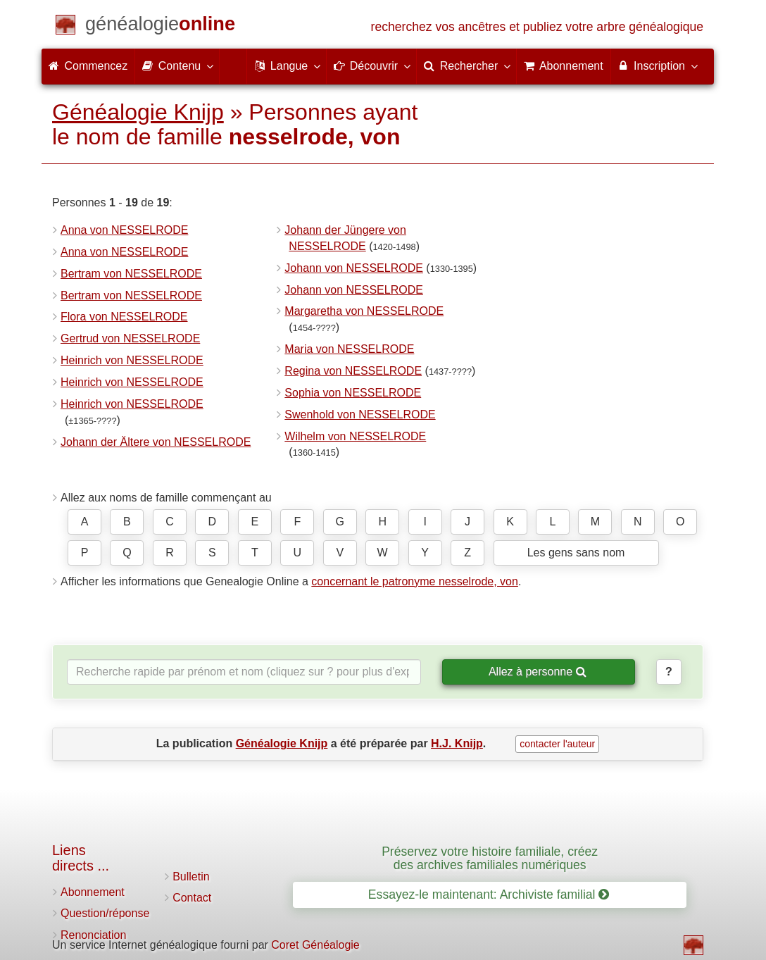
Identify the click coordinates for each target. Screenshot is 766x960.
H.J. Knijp (457, 743)
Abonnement (93, 892)
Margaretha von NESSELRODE (364, 311)
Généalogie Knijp (138, 112)
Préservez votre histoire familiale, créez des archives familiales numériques (490, 858)
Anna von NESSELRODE (124, 230)
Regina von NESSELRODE (353, 371)
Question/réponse (105, 913)
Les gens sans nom (576, 553)
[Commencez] (160, 26)
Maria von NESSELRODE (349, 349)
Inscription (657, 65)
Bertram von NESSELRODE (131, 274)
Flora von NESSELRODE (124, 317)
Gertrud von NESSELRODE (130, 338)
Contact (191, 898)
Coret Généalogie (315, 945)
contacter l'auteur (557, 743)
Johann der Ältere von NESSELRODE (156, 442)
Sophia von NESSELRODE (352, 393)
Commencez (88, 66)
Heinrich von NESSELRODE (132, 360)
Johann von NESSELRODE (353, 268)
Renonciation (93, 935)
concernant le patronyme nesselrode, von (414, 581)
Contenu (177, 65)
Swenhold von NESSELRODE (359, 414)
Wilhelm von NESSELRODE (355, 436)
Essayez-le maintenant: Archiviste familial (489, 894)
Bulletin (190, 877)
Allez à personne (537, 672)
